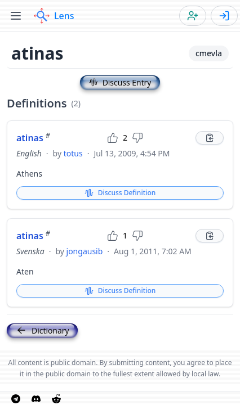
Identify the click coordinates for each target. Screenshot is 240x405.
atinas (33, 138)
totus (73, 153)
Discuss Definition (120, 192)
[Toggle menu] (15, 15)
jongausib (84, 251)
